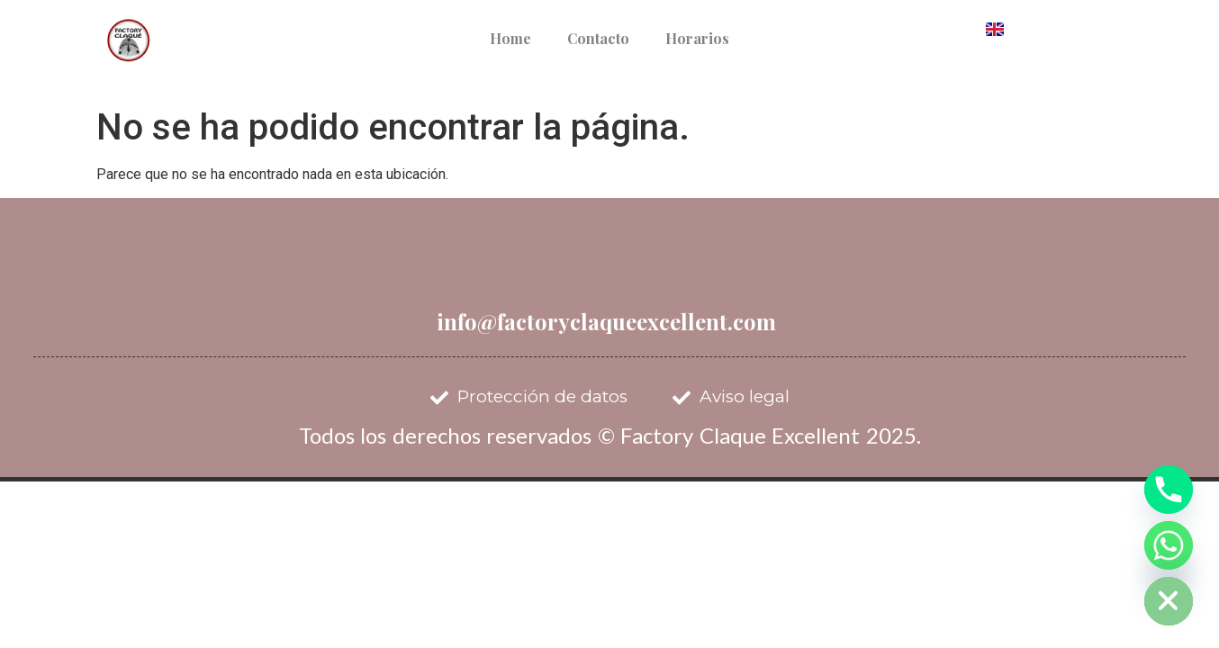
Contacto (598, 38)
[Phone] (1168, 489)
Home (510, 38)
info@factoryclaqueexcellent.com (606, 321)
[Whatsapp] (1168, 545)
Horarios (697, 38)
